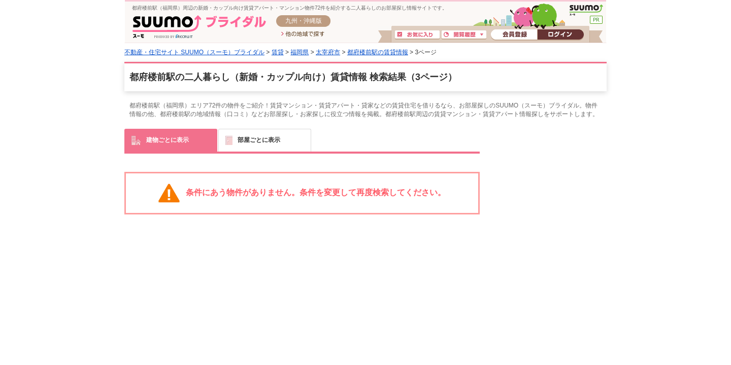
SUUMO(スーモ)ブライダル (199, 26)
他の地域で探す (302, 34)
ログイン (560, 35)
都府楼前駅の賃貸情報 (377, 52)
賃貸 (278, 52)
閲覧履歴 (464, 35)
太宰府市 (328, 52)
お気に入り (417, 35)
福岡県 (299, 52)
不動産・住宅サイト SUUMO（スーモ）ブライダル (194, 52)
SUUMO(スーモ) (586, 10)
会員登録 (514, 35)
